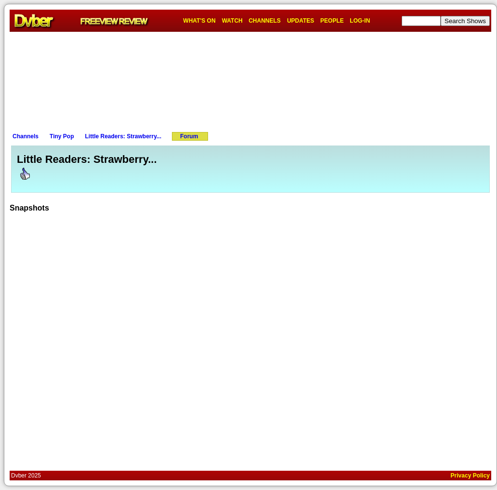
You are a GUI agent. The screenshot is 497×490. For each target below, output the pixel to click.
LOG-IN (360, 20)
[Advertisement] (250, 80)
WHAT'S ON (199, 20)
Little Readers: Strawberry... (123, 136)
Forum (189, 136)
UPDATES (300, 20)
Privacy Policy (470, 475)
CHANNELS (264, 20)
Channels (26, 136)
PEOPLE (332, 20)
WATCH (232, 20)
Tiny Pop (62, 136)
